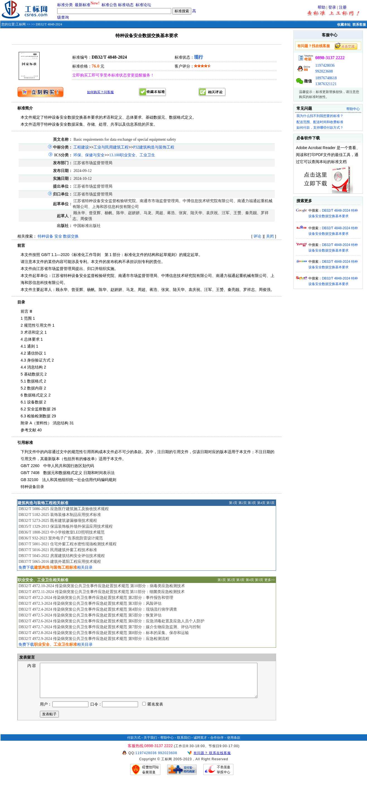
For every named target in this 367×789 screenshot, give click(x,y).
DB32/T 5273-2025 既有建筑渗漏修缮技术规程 (57, 520)
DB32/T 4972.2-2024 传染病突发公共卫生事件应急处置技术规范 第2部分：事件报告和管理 (95, 598)
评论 (257, 236)
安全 (58, 236)
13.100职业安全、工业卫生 (132, 155)
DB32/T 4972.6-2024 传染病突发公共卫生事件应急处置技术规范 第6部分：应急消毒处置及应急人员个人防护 (111, 621)
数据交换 (71, 236)
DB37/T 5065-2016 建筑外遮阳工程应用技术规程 (59, 562)
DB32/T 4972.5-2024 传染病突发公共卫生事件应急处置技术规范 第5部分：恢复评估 (89, 615)
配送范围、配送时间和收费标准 (319, 122)
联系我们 (183, 744)
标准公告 (109, 5)
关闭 (270, 236)
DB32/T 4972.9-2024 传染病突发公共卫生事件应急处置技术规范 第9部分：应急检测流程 (93, 639)
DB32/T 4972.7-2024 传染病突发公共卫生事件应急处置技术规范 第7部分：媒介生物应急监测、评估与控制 (109, 627)
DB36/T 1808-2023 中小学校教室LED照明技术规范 (61, 532)
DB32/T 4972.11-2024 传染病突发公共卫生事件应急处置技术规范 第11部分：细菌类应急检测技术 (101, 592)
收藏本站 (344, 25)
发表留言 (26, 657)
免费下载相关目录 (55, 567)
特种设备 (45, 236)
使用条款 (233, 744)
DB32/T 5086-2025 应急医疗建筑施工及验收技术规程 (63, 509)
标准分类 (65, 5)
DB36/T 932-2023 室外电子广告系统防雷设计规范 (60, 538)
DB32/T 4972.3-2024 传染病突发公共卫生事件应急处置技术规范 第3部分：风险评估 (89, 603)
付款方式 (134, 744)
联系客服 (359, 25)
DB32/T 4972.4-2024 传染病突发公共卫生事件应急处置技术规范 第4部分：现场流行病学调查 (97, 609)
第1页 (233, 503)
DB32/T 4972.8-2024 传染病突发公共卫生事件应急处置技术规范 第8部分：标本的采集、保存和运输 (103, 633)
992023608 (324, 71)
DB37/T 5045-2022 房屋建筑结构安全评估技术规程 (61, 556)
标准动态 (126, 5)
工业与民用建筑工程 (111, 147)
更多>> (269, 580)
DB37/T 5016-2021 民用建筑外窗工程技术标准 (57, 550)
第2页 (242, 503)
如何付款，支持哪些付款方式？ (319, 128)
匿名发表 (152, 711)
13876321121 (325, 84)
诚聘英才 (200, 744)
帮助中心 (353, 109)
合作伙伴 (217, 744)
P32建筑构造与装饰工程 (153, 147)
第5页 (270, 503)
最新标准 (82, 5)
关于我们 (150, 744)
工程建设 (81, 147)
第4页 (261, 503)
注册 (343, 7)
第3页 (252, 503)
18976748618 (326, 78)
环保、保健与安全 (89, 155)
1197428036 (324, 65)
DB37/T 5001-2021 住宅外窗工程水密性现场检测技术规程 (67, 544)
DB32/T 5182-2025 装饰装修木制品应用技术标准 (59, 515)
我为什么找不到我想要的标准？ (319, 116)
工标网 (21, 24)
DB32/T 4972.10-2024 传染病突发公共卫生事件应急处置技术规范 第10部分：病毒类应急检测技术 (101, 586)
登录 (332, 7)
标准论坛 (143, 5)
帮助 (321, 7)
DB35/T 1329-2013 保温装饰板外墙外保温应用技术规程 (65, 526)
